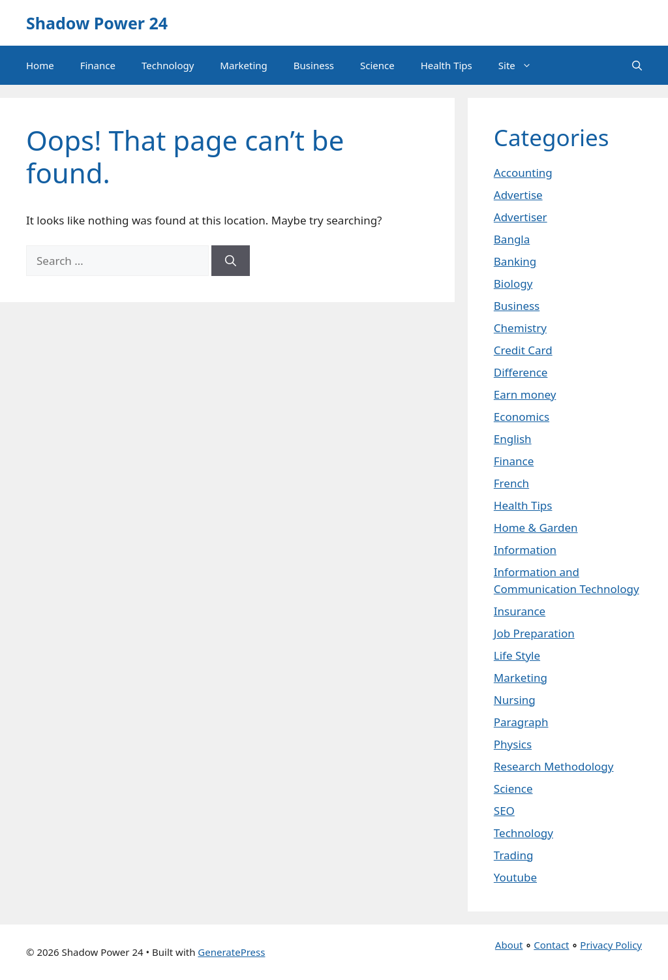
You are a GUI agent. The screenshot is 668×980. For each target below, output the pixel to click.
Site (521, 65)
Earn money (525, 394)
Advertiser (520, 216)
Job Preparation (534, 633)
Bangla (512, 239)
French (511, 483)
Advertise (518, 194)
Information (525, 549)
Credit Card (523, 350)
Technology (168, 65)
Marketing (243, 65)
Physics (513, 744)
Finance (97, 65)
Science (377, 65)
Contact (551, 944)
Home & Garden (536, 527)
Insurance (519, 611)
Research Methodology (554, 766)
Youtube (515, 877)
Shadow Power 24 (97, 23)
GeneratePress (231, 951)
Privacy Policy (611, 944)
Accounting (523, 172)
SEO (504, 810)
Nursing (515, 699)
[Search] (230, 261)
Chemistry (520, 327)
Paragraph (521, 721)
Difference (521, 372)
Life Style (517, 655)
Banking (515, 261)
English (513, 438)
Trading (514, 855)
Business (314, 65)
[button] (637, 65)
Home (40, 65)
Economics (521, 416)
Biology (513, 283)
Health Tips (446, 65)
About (509, 944)
